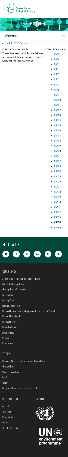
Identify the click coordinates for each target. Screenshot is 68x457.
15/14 (57, 120)
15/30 (57, 202)
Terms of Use (8, 412)
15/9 (56, 94)
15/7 (56, 84)
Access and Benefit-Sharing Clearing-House (21, 279)
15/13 (57, 115)
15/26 (57, 181)
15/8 (56, 89)
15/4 (56, 69)
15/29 (57, 196)
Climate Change (9, 366)
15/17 (57, 135)
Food (4, 377)
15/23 (57, 166)
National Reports (9, 322)
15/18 (57, 140)
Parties (5, 338)
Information (10, 35)
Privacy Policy (8, 417)
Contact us (7, 406)
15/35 (57, 227)
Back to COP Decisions (18, 43)
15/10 (57, 99)
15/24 (57, 171)
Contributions (8, 295)
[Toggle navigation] (63, 9)
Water (5, 383)
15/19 (57, 145)
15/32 (57, 212)
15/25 (57, 176)
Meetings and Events (11, 306)
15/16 (57, 130)
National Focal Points (11, 316)
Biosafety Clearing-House (13, 284)
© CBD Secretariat (10, 428)
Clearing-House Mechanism (14, 289)
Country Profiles (9, 300)
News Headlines (9, 327)
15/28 (57, 191)
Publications (7, 343)
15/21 (57, 156)
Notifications (8, 333)
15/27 (57, 186)
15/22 (57, 161)
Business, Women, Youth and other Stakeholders (23, 361)
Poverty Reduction (10, 372)
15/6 (56, 79)
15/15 (57, 125)
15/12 (57, 110)
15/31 (57, 207)
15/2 (56, 59)
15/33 (57, 217)
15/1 (56, 53)
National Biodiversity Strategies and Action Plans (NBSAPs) (28, 311)
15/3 (56, 64)
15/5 (56, 74)
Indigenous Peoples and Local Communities (21, 388)
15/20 (57, 151)
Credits (5, 422)
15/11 (57, 105)
